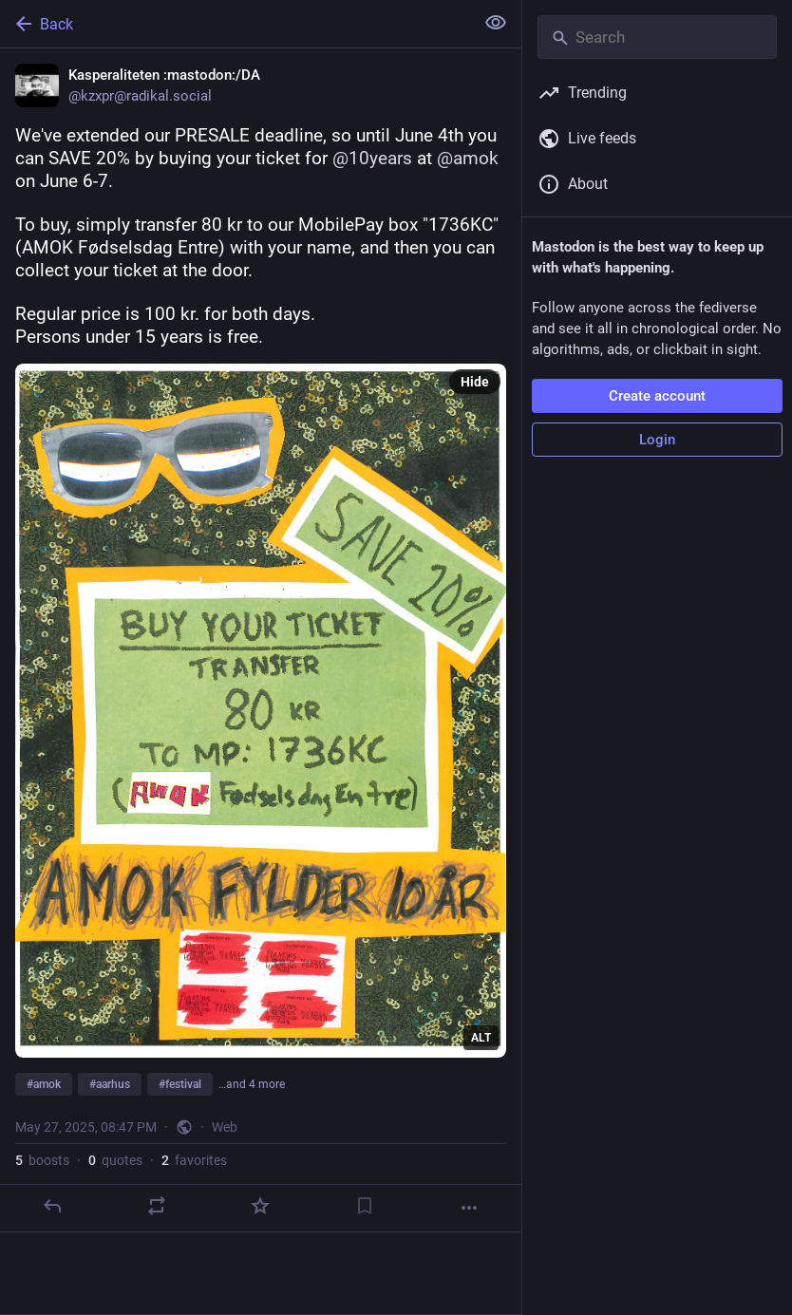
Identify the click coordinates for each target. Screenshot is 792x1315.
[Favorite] (260, 1205)
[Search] (657, 37)
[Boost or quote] (156, 1205)
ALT (481, 1037)
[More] (469, 1207)
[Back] (235, 23)
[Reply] (52, 1205)
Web (224, 1127)
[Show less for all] (495, 23)
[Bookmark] (364, 1205)
